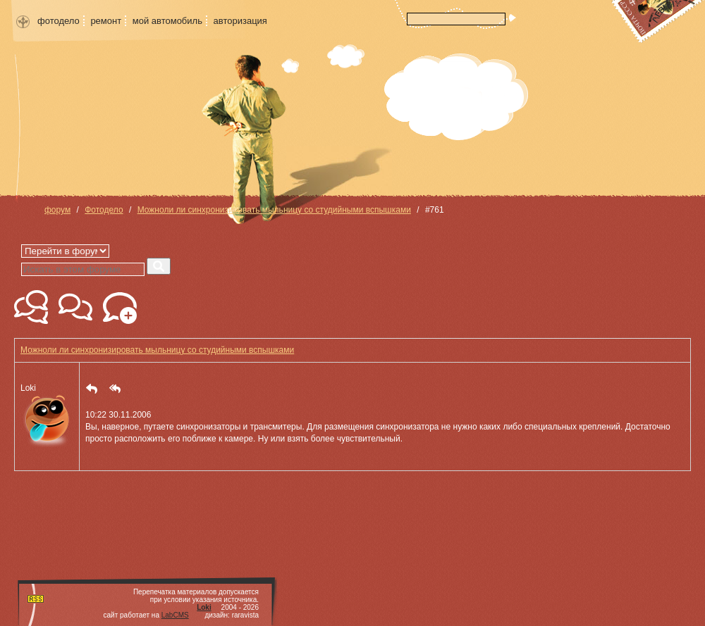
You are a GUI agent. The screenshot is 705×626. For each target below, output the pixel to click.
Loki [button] (46, 417)
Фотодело (104, 210)
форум (57, 210)
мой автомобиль (167, 20)
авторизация (240, 20)
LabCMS (175, 615)
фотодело (58, 20)
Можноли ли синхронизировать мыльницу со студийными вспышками (274, 210)
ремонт (105, 20)
